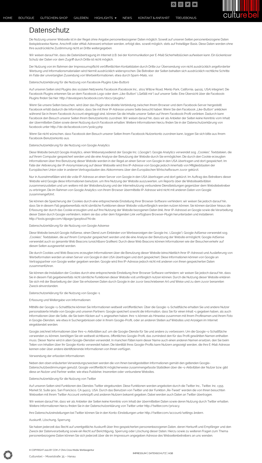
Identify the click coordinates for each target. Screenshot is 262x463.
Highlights (105, 17)
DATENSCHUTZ (158, 453)
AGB (170, 453)
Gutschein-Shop (54, 18)
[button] (8, 455)
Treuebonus (186, 18)
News (127, 18)
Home (7, 18)
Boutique (26, 18)
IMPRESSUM (139, 453)
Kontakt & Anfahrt (154, 18)
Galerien (81, 18)
